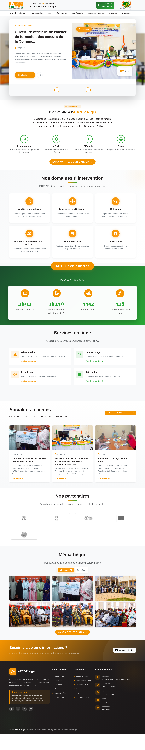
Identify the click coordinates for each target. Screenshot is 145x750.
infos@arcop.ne (108, 717)
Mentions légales (81, 713)
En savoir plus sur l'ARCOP (72, 157)
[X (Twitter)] (18, 724)
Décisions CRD (81, 700)
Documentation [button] (37, 13)
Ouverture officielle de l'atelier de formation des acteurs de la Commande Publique (71, 469)
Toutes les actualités (120, 421)
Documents (57, 705)
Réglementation (81, 692)
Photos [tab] (65, 586)
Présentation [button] (23, 13)
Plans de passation (82, 696)
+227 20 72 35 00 (108, 702)
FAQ (77, 709)
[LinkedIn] (25, 724)
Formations (79, 705)
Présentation (58, 692)
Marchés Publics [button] (77, 13)
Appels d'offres (59, 709)
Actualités (57, 700)
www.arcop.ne (107, 725)
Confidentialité (58, 713)
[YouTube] (32, 724)
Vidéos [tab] (82, 586)
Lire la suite (17, 486)
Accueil (13, 13)
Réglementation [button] (62, 13)
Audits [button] (49, 13)
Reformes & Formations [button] (96, 13)
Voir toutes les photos (72, 648)
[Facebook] (11, 724)
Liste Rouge (126, 13)
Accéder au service (32, 366)
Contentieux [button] (113, 13)
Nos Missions (58, 696)
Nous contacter (124, 666)
